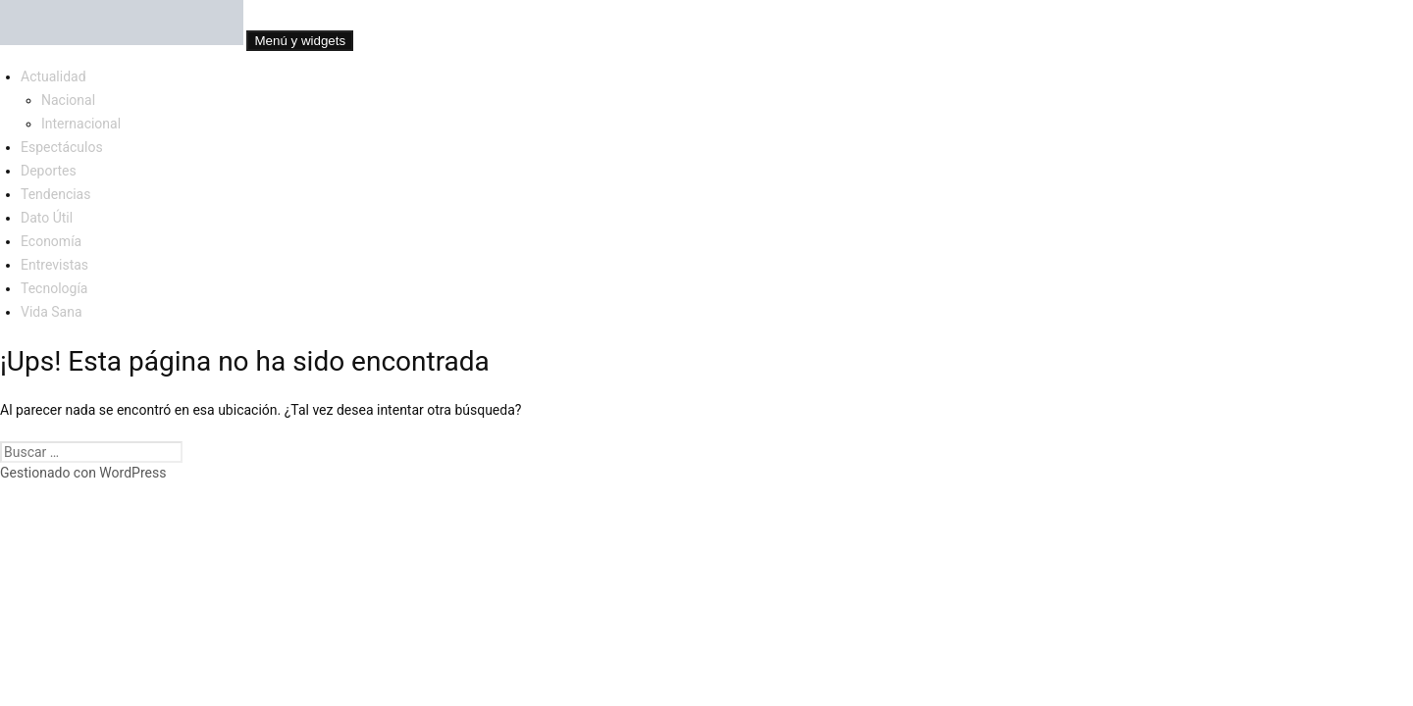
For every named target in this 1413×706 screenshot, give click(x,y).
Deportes (49, 170)
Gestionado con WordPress (83, 472)
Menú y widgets (299, 40)
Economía (51, 241)
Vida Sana (51, 312)
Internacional (81, 123)
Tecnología (54, 288)
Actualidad (53, 76)
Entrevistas (54, 265)
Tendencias (55, 194)
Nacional (68, 100)
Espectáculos (62, 147)
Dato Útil (47, 218)
